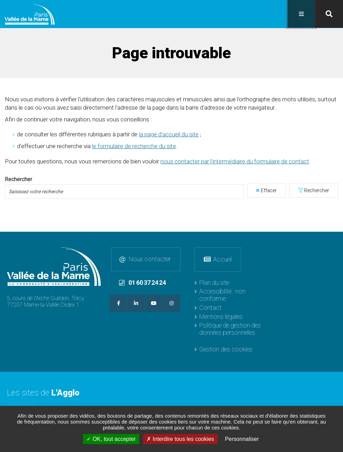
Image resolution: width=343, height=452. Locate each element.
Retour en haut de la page (336, 238)
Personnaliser (242, 439)
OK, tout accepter (111, 439)
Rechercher (316, 190)
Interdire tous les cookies (180, 439)
